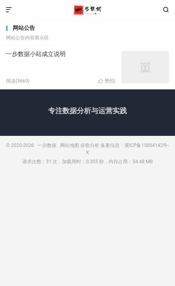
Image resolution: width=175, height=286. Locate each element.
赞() (106, 81)
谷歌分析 (89, 145)
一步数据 (87, 10)
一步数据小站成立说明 (36, 54)
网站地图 (69, 145)
